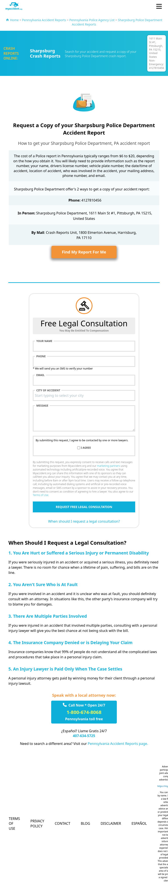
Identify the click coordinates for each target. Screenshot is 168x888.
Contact (62, 823)
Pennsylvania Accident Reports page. (118, 743)
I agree (86, 448)
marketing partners (108, 466)
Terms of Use (40, 495)
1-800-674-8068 (84, 712)
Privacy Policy (37, 823)
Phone (41, 356)
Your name (44, 341)
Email (40, 375)
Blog (85, 823)
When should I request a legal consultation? (84, 521)
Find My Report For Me (84, 252)
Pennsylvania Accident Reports (44, 20)
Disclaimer (111, 823)
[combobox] (84, 395)
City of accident (48, 390)
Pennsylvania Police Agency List (92, 20)
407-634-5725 (84, 735)
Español (139, 823)
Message (42, 405)
